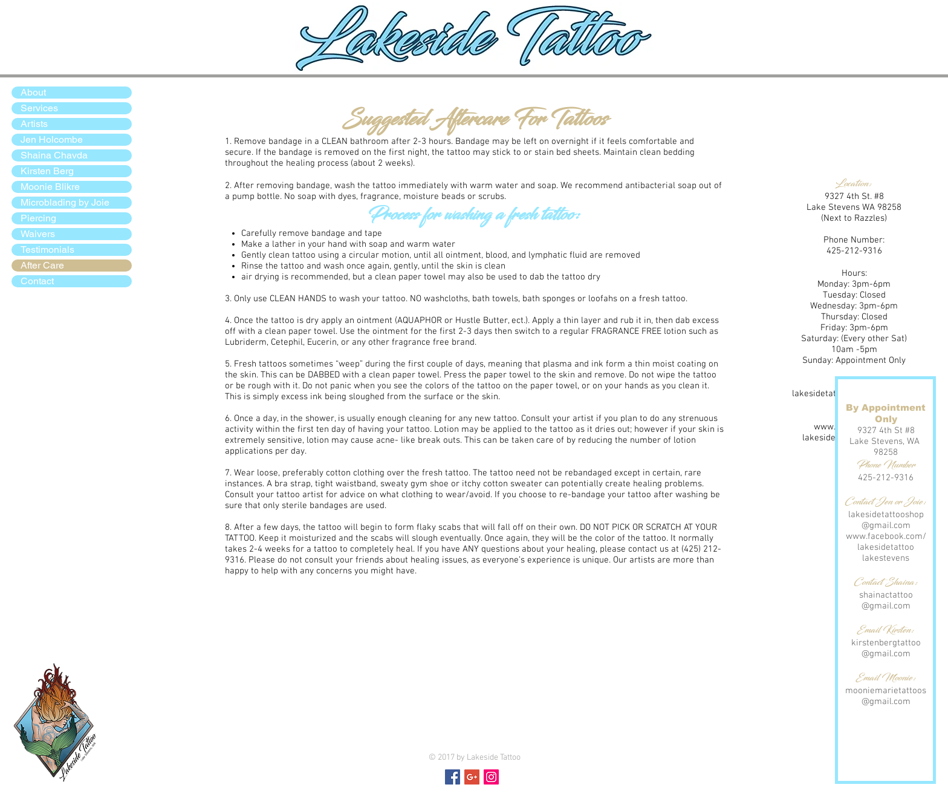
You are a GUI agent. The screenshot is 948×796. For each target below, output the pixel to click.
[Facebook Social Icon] (452, 777)
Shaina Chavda (54, 155)
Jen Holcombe (52, 139)
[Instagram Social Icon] (491, 777)
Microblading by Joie (65, 202)
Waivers (38, 234)
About (33, 92)
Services (39, 108)
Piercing (38, 218)
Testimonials (47, 249)
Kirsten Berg (47, 171)
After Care (42, 265)
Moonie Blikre (50, 186)
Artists (34, 123)
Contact (37, 281)
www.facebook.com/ (886, 536)
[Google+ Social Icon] (471, 777)
